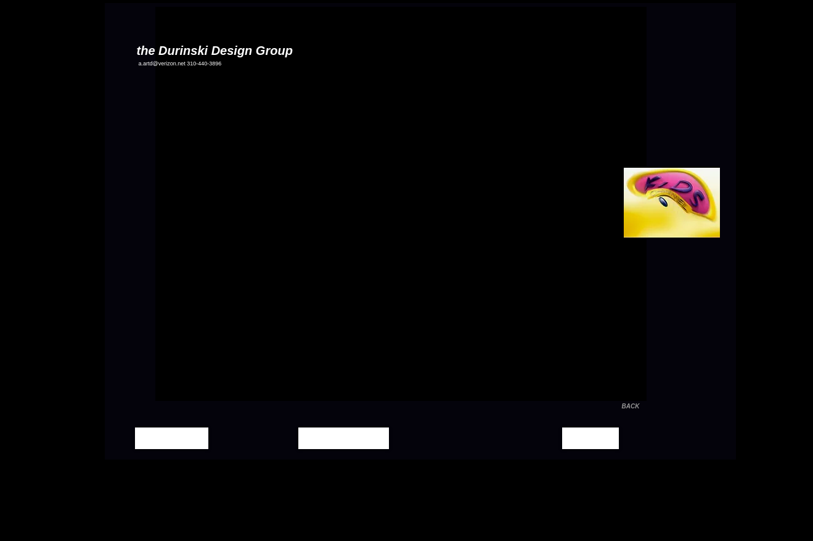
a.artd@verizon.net (162, 63)
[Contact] (590, 438)
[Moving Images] (343, 438)
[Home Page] (171, 438)
